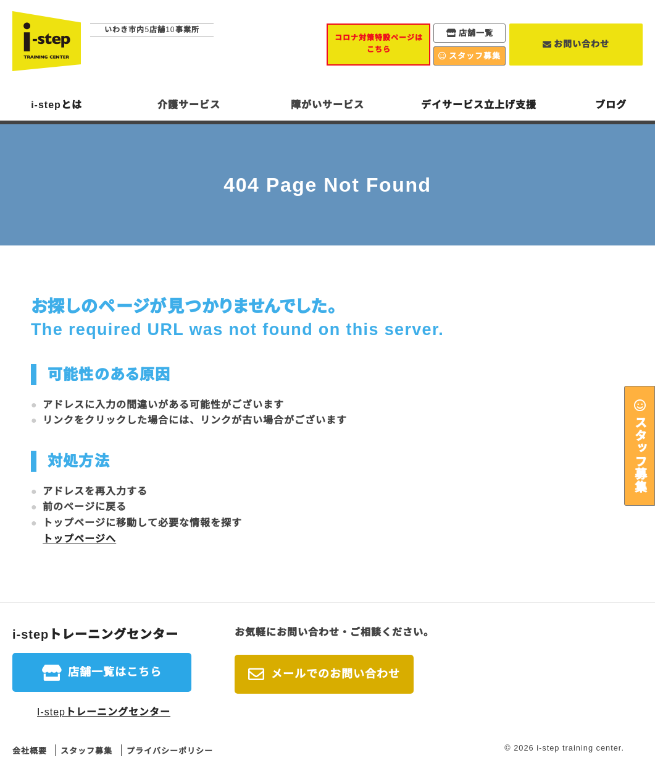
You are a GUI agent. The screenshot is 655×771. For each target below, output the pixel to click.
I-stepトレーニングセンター (103, 712)
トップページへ (79, 539)
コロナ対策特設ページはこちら (379, 43)
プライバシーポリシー (170, 751)
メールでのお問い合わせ (335, 674)
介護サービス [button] (188, 105)
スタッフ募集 (639, 454)
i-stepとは (56, 105)
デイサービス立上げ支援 (478, 105)
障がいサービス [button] (327, 105)
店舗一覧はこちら (115, 672)
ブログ (611, 105)
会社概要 (29, 751)
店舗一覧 (476, 33)
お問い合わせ (581, 44)
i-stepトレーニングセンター (95, 634)
